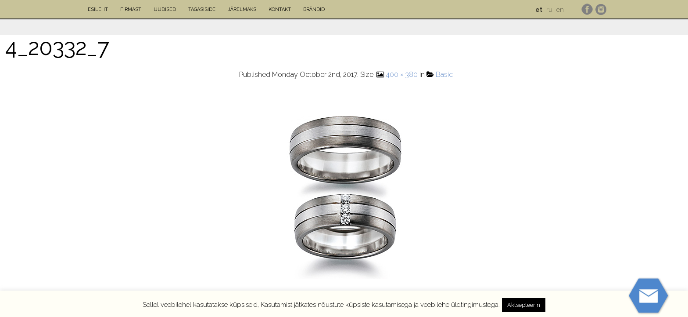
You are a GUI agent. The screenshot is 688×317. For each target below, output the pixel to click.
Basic (444, 74)
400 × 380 (402, 74)
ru (549, 10)
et (538, 10)
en (560, 10)
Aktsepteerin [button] (523, 305)
